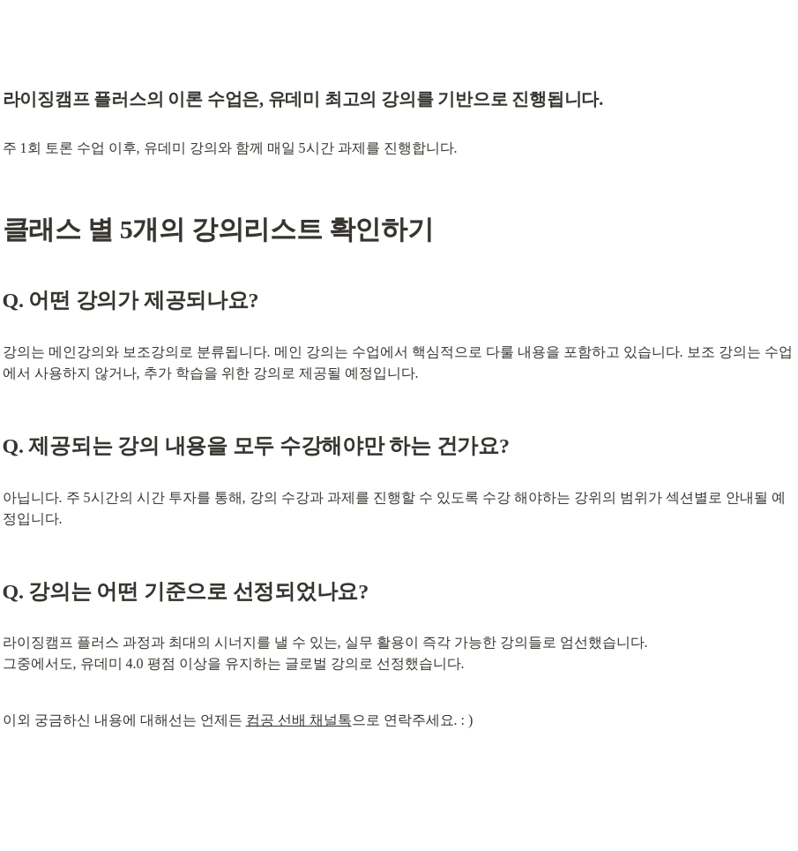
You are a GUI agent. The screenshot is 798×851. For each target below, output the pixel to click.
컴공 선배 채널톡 (299, 719)
